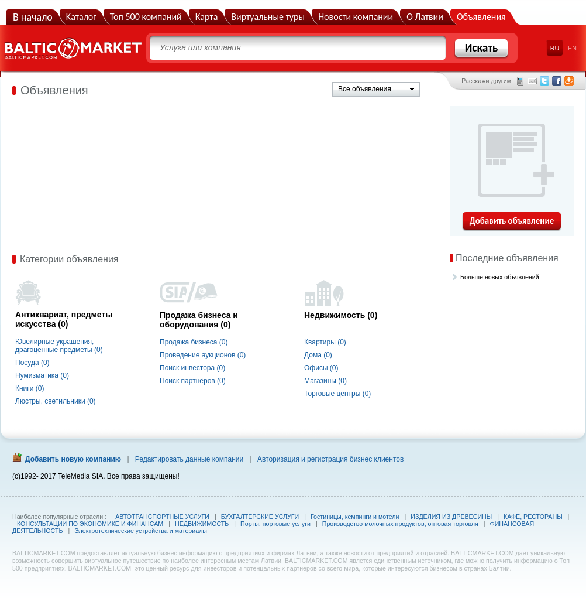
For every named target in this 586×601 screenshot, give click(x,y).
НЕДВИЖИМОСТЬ (202, 523)
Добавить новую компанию (73, 459)
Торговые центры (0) (337, 394)
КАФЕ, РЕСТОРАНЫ (533, 516)
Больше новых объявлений (499, 277)
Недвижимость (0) (340, 315)
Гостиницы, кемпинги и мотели (355, 516)
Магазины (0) (325, 381)
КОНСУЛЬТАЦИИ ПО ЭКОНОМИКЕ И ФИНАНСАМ (90, 523)
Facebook (556, 81)
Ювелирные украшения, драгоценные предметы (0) (59, 345)
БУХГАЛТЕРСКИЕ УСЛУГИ (260, 516)
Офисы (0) (321, 368)
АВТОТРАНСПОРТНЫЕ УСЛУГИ (162, 516)
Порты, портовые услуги (275, 523)
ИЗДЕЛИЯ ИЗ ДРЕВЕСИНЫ (451, 516)
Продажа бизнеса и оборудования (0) (199, 319)
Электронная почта (532, 81)
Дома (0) (318, 355)
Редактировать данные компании (189, 459)
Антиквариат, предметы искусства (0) (63, 319)
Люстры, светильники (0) (55, 401)
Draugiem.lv (569, 81)
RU (554, 48)
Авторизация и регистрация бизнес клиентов (330, 459)
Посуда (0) (32, 362)
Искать (481, 47)
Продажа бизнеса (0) (193, 342)
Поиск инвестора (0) (192, 368)
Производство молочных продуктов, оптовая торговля (400, 523)
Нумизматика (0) (42, 375)
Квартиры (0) (325, 342)
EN (572, 48)
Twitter (544, 81)
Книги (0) (29, 388)
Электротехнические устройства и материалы (140, 530)
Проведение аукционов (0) (203, 355)
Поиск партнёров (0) (193, 381)
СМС (520, 81)
